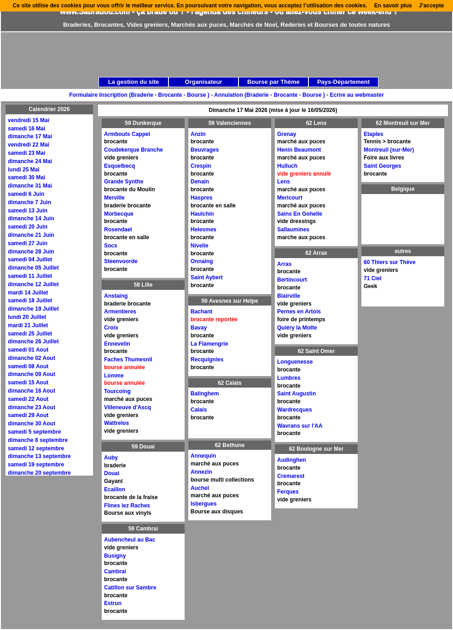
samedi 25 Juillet (30, 333)
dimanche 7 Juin (29, 202)
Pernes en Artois (299, 311)
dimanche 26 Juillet (33, 341)
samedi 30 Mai (26, 177)
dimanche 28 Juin (31, 251)
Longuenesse (295, 362)
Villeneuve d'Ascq (127, 407)
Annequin (203, 456)
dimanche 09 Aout (31, 374)
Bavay (199, 327)
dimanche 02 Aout (31, 358)
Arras (284, 264)
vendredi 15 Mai (28, 120)
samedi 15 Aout (28, 382)
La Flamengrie (209, 344)
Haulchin (202, 214)
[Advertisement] (175, 97)
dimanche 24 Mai (30, 161)
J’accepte (431, 5)
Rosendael (118, 229)
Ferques (288, 492)
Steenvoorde (121, 261)
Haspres (201, 197)
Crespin (201, 166)
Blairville (288, 296)
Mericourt (289, 197)
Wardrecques (294, 409)
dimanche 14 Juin (31, 218)
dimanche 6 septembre (38, 440)
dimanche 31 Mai (30, 186)
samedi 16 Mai (26, 128)
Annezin (201, 472)
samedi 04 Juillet (30, 259)
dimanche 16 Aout (31, 391)
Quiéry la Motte (297, 327)
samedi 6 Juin (26, 194)
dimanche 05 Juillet (33, 268)
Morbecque (119, 214)
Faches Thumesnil (128, 359)
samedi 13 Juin (27, 210)
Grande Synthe (123, 181)
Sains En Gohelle (299, 214)
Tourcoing (117, 391)
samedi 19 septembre (36, 464)
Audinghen (291, 460)
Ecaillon (114, 489)
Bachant (201, 311)
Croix (111, 327)
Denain (200, 181)
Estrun (113, 603)
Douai (111, 473)
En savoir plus (393, 5)
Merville (114, 197)
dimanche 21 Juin (31, 235)
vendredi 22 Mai (28, 144)
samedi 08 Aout (28, 366)
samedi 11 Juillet (30, 276)
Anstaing (116, 296)
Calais (199, 409)
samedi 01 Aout (28, 350)
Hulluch (287, 166)
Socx (110, 245)
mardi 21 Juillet (28, 325)
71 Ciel (373, 278)
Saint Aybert (207, 277)
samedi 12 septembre (36, 448)
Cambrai (115, 571)
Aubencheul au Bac (129, 539)
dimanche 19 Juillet (33, 309)
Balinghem (205, 393)
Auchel (200, 488)
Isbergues (204, 503)
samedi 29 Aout (28, 415)
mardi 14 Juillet (28, 292)
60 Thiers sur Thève (390, 262)
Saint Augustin (296, 393)
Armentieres (120, 311)
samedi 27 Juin (27, 243)
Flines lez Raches (127, 505)
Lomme (114, 375)
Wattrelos (116, 423)
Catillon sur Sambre (130, 587)
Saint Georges (382, 166)
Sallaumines (293, 229)
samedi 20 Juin (27, 227)
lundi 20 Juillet (27, 317)
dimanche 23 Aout (31, 407)
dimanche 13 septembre (39, 456)
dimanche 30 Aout (31, 423)
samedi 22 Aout (28, 399)
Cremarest (290, 476)
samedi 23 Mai (26, 153)
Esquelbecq (119, 166)
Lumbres (289, 378)
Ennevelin (117, 344)
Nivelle (200, 245)
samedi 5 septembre (34, 432)
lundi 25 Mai (24, 169)
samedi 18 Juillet (30, 300)
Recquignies (207, 359)
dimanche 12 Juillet (33, 284)
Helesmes (203, 229)
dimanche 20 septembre (39, 473)
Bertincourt (292, 280)
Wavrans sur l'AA (299, 426)
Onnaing (202, 261)
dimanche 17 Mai (30, 136)
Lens (283, 181)
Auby (111, 457)
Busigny (115, 556)
